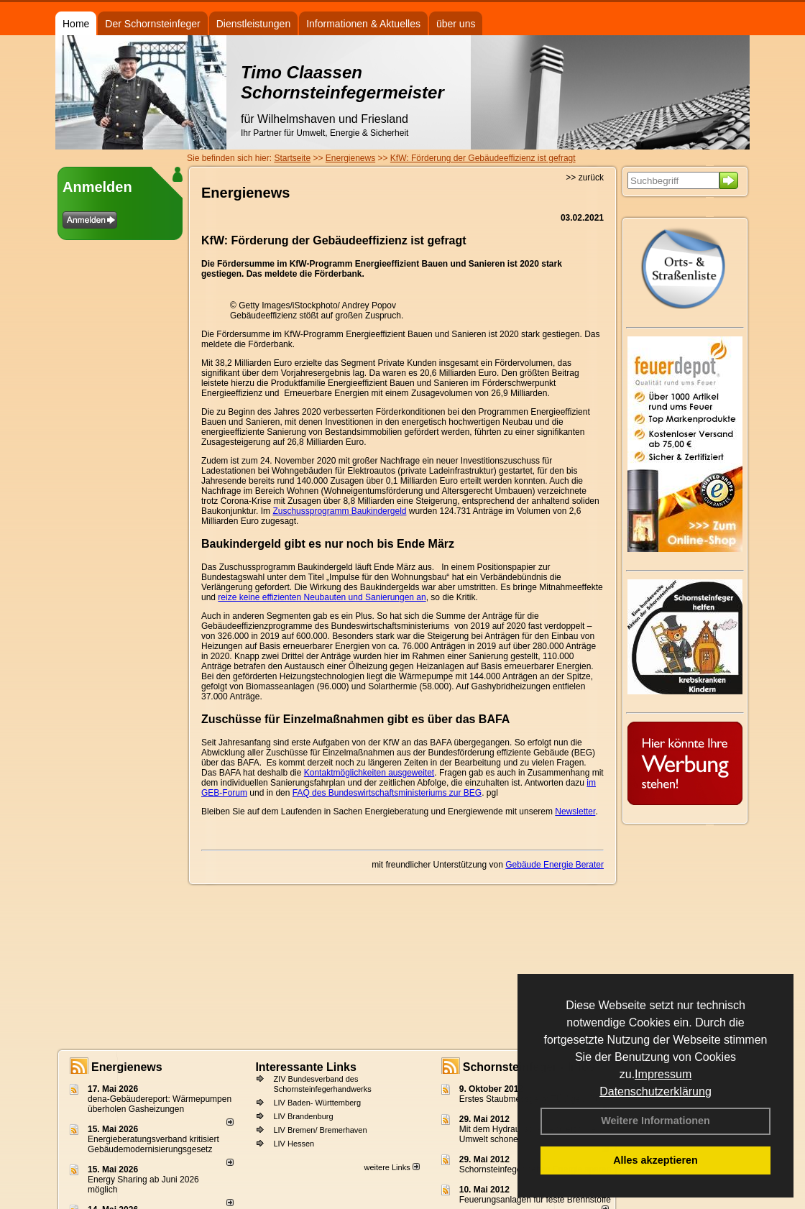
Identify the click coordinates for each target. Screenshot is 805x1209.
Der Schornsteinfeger (152, 23)
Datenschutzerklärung (655, 1091)
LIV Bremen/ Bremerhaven (320, 1130)
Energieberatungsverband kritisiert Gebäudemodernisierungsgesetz (153, 1144)
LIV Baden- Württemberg (317, 1102)
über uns (455, 23)
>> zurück (585, 178)
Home (76, 23)
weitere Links (391, 1167)
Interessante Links (305, 1067)
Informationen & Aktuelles (363, 23)
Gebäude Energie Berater (554, 865)
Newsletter (575, 811)
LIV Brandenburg (303, 1116)
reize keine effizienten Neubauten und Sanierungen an (322, 597)
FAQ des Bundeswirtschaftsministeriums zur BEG (387, 793)
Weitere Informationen (655, 1120)
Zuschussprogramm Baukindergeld (339, 511)
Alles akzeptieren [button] (655, 1160)
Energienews (126, 1067)
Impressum (663, 1074)
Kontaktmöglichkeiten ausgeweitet (369, 773)
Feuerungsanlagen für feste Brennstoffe (535, 1200)
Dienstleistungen (253, 23)
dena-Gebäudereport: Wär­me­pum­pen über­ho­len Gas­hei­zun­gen (159, 1104)
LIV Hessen (293, 1143)
